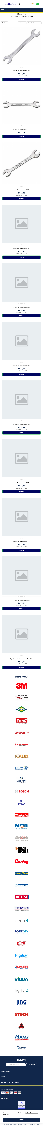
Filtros (4, 23)
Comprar (21, 79)
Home (11, 16)
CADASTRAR (31, 1064)
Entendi (21, 1120)
